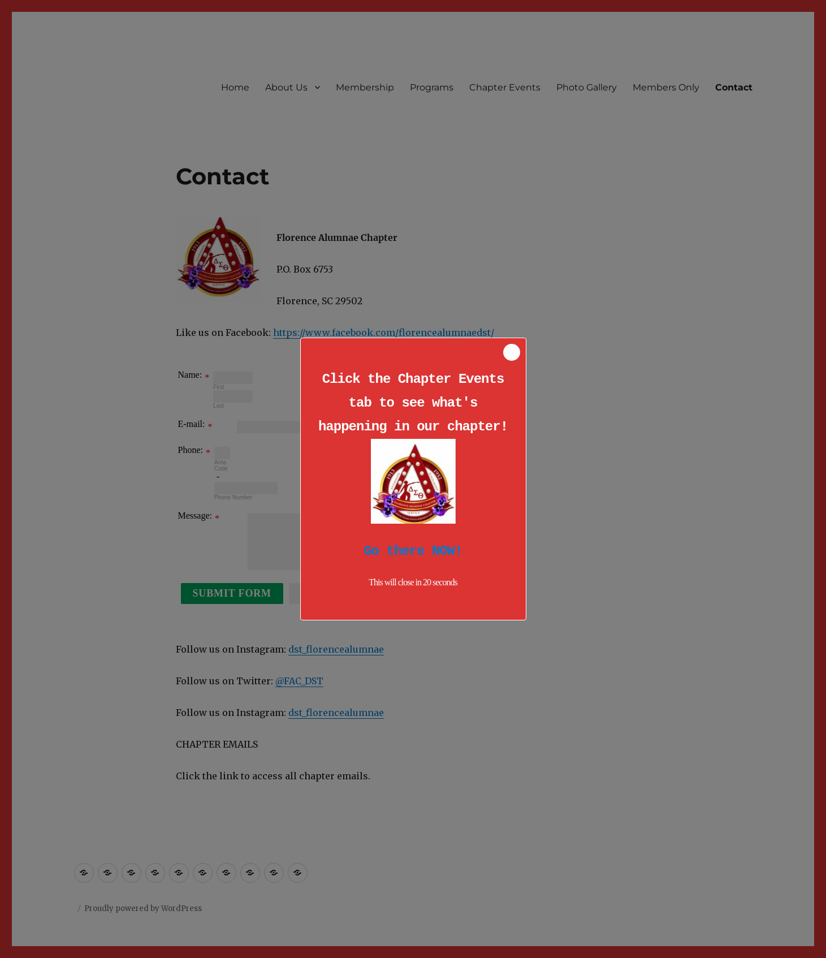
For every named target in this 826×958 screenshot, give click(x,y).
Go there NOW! (413, 551)
